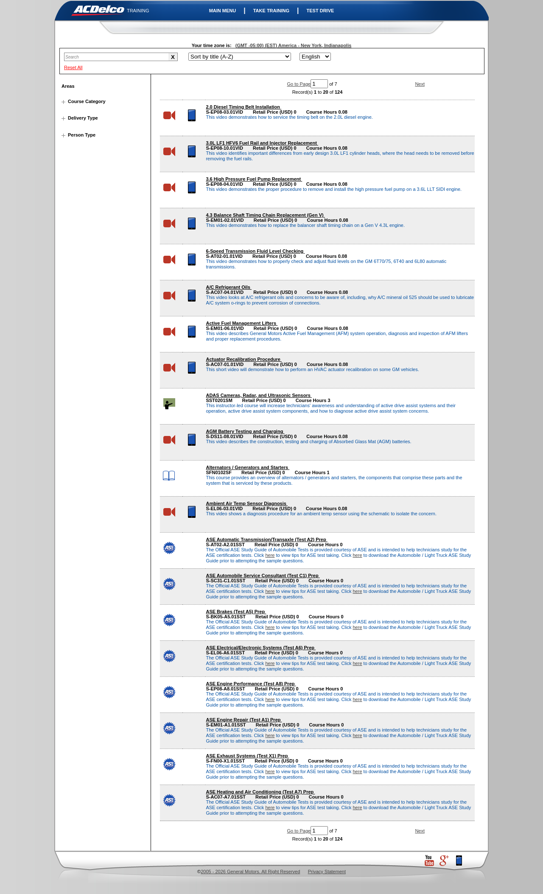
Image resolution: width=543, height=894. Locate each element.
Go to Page (299, 84)
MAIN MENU (222, 10)
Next (420, 84)
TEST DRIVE (320, 10)
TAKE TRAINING (271, 10)
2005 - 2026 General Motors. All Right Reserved (250, 871)
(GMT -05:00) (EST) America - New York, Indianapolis (293, 45)
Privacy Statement (327, 871)
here (269, 555)
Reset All (73, 67)
